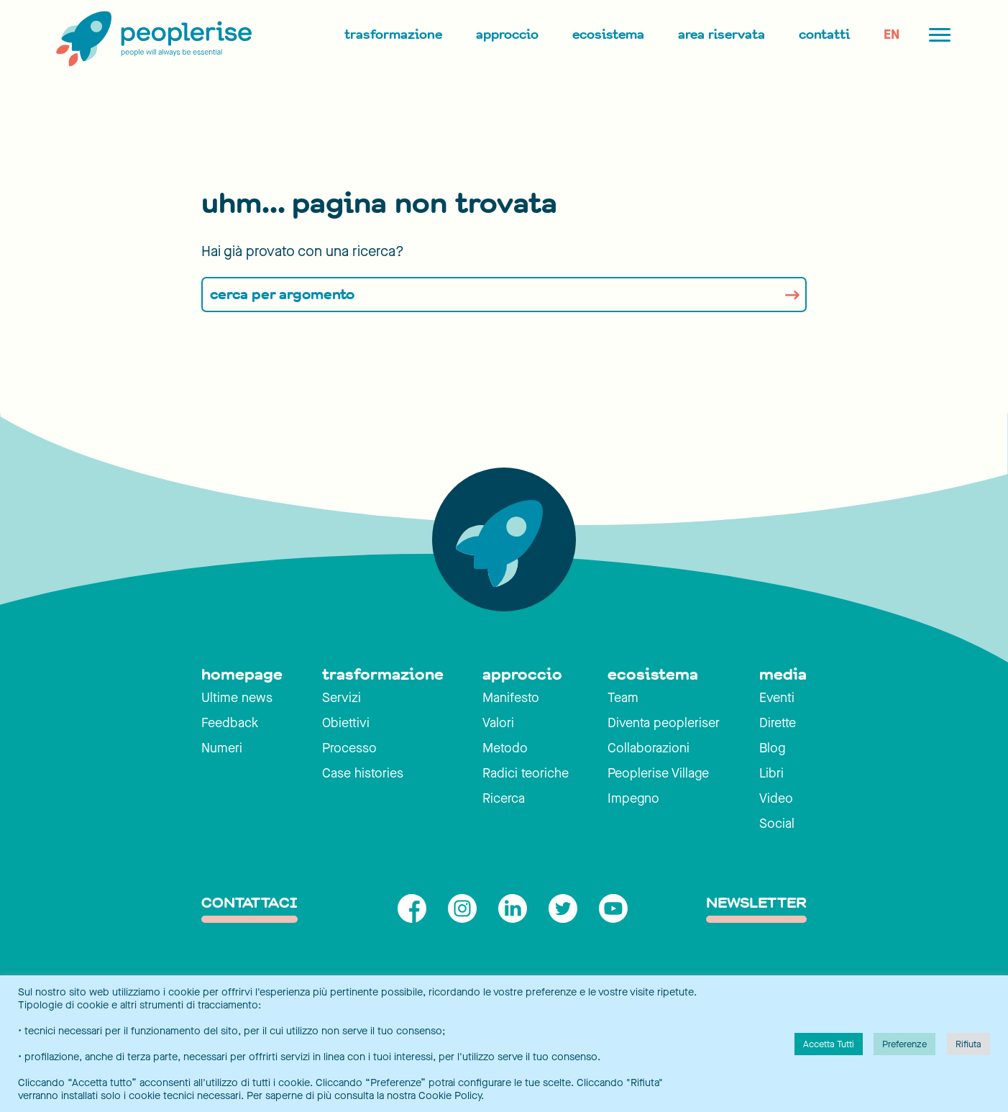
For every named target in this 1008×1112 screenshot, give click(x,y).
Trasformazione (393, 34)
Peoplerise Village (658, 773)
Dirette (777, 723)
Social (776, 823)
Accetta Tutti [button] (828, 1044)
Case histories (362, 773)
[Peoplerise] (151, 39)
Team (623, 697)
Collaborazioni (648, 748)
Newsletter (756, 903)
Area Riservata (721, 34)
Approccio (507, 34)
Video (776, 798)
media (783, 674)
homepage (242, 674)
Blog (772, 748)
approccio (522, 674)
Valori (498, 723)
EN (891, 34)
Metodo (505, 748)
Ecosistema (608, 34)
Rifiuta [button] (968, 1044)
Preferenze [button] (904, 1044)
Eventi (776, 697)
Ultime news (236, 697)
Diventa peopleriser (664, 723)
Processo (349, 748)
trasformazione (383, 674)
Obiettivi (346, 723)
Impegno (633, 798)
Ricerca (503, 798)
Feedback (229, 723)
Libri (771, 773)
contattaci (249, 903)
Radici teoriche (525, 773)
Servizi (341, 697)
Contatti (824, 34)
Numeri (221, 748)
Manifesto (510, 697)
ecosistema (653, 674)
